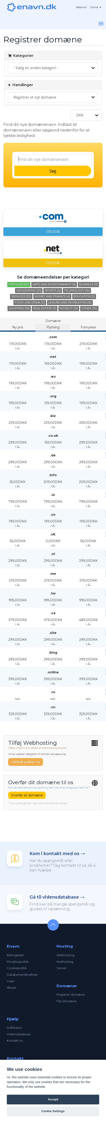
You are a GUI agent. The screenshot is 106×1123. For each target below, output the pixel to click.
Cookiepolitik (17, 968)
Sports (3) (53, 290)
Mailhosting (65, 961)
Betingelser (15, 955)
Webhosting (65, 955)
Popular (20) (19, 284)
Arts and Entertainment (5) (54, 284)
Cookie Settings (53, 1111)
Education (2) (84, 296)
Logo (11, 981)
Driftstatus (14, 1027)
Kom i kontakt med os (54, 853)
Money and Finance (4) (52, 296)
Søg (52, 171)
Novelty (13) (69, 308)
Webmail (81, 7)
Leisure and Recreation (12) (69, 302)
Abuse (11, 987)
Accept (53, 1099)
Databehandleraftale (22, 974)
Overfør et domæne (27, 795)
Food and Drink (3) (30, 302)
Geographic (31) (28, 290)
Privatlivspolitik (18, 961)
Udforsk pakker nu (25, 762)
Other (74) (89, 308)
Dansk (95, 7)
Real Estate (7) (44, 308)
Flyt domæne (66, 1001)
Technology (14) (77, 290)
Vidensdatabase (19, 1034)
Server (62, 968)
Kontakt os (15, 1040)
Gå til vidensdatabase (54, 897)
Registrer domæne (71, 994)
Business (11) (88, 284)
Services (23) (21, 296)
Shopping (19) (19, 308)
